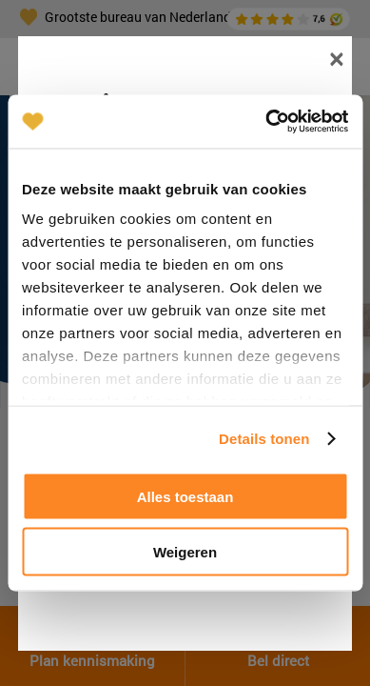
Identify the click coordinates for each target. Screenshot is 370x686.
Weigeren (185, 552)
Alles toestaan (185, 496)
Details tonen (264, 439)
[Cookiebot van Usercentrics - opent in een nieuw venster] (266, 122)
